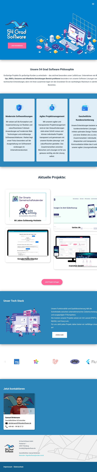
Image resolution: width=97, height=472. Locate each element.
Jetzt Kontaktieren (17, 45)
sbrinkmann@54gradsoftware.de (19, 423)
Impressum (7, 467)
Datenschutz (18, 467)
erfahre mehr (60, 335)
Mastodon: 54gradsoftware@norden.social (31, 455)
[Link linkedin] (24, 411)
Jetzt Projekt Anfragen (52, 282)
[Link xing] (31, 411)
